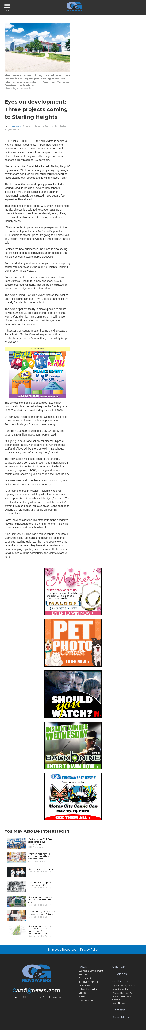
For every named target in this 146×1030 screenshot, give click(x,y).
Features (83, 974)
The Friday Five (86, 1000)
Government (85, 978)
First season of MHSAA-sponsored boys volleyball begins (41, 841)
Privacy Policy (89, 949)
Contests (118, 1010)
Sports (82, 996)
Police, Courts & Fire (88, 989)
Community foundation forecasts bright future (41, 912)
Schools (82, 993)
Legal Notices (118, 1003)
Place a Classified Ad (122, 993)
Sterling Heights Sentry (38, 126)
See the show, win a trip (41, 868)
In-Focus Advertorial (89, 982)
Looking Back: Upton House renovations (40, 883)
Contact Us (120, 981)
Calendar (118, 966)
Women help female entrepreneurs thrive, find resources (39, 856)
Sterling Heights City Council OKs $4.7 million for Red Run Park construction (39, 930)
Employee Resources (62, 949)
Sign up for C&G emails (123, 985)
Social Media (121, 1017)
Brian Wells (15, 126)
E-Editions (119, 974)
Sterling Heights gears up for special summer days (40, 899)
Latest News (84, 985)
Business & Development (91, 971)
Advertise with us (120, 989)
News (83, 966)
